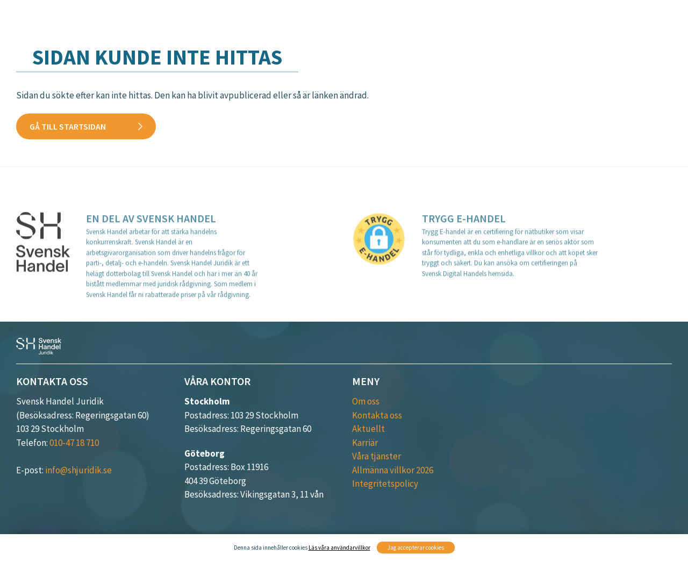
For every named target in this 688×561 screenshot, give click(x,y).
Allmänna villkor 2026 (392, 470)
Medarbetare (642, 25)
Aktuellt (569, 25)
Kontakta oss (582, 41)
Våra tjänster (313, 25)
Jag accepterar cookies (416, 547)
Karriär (654, 41)
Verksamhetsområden (419, 25)
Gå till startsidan (68, 126)
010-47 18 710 (74, 443)
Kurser (508, 25)
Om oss (365, 401)
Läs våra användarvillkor (339, 547)
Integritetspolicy (385, 483)
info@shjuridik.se (78, 470)
